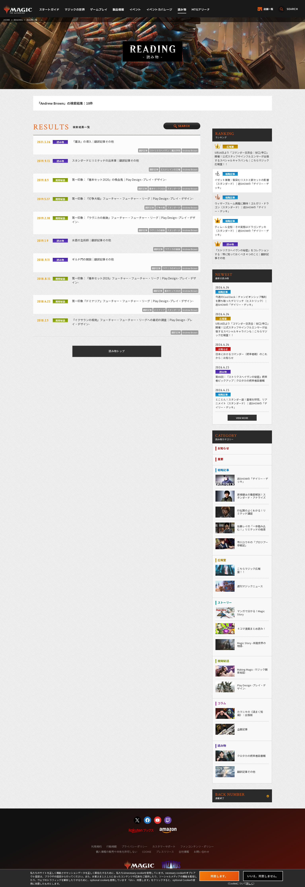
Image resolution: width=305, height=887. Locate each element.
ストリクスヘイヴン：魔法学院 (165, 150)
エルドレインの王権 (170, 169)
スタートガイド (49, 9)
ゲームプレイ (98, 9)
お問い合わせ (201, 852)
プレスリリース (165, 852)
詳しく (249, 883)
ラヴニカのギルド (171, 268)
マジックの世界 (75, 9)
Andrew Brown (190, 150)
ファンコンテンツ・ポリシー (197, 846)
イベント (135, 9)
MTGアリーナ (201, 9)
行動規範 (111, 846)
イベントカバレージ (159, 9)
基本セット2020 (157, 188)
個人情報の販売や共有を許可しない (116, 852)
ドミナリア (159, 309)
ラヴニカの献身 (157, 230)
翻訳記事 (143, 150)
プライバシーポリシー (134, 846)
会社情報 (184, 852)
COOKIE (146, 852)
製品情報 (118, 9)
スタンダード (173, 188)
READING (18, 19)
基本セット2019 (172, 290)
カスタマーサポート (163, 846)
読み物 (182, 9)
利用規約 (96, 846)
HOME (7, 19)
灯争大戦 (160, 207)
